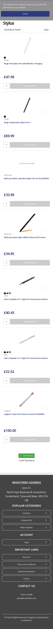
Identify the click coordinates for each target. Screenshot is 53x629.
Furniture (26, 513)
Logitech (7, 411)
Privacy (26, 578)
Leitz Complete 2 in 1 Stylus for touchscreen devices (26, 358)
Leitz (6, 295)
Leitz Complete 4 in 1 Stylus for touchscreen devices (26, 299)
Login (26, 542)
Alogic (6, 60)
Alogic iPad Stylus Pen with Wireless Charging (23, 63)
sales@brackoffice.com (26, 598)
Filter (46, 29)
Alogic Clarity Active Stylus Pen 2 (17, 122)
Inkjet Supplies (26, 527)
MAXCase (8, 175)
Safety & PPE (26, 520)
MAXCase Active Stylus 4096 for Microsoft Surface (25, 237)
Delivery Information (26, 571)
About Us (26, 557)
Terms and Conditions (26, 564)
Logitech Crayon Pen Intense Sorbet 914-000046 (24, 414)
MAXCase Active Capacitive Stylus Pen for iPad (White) (26, 178)
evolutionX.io (26, 620)
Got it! (25, 13)
